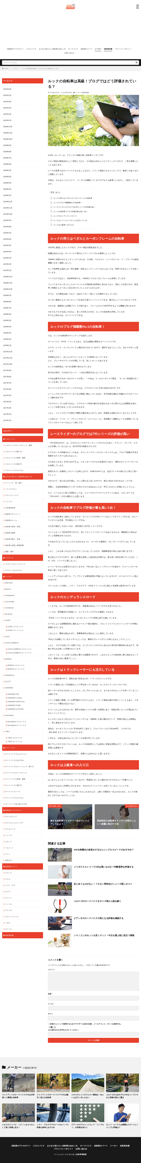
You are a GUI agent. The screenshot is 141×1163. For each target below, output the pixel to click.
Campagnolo (10, 595)
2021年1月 (7, 120)
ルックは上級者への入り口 (62, 224)
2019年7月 (7, 233)
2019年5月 (7, 245)
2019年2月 (7, 264)
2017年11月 (7, 358)
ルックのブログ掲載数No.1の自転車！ (66, 202)
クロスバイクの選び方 (13, 464)
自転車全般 (108, 49)
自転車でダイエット (12, 514)
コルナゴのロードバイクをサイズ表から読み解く (97, 901)
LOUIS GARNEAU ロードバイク (19, 653)
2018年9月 (7, 295)
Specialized (9, 715)
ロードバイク (73, 49)
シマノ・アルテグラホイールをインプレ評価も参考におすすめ (53, 1125)
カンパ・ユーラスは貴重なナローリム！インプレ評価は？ (122, 1125)
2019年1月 (7, 270)
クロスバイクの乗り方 (13, 451)
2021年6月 (7, 89)
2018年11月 (7, 283)
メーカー (98, 49)
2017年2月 (7, 414)
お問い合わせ (69, 53)
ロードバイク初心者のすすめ (16, 804)
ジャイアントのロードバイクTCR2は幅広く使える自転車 (52, 1096)
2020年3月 (7, 183)
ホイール (8, 929)
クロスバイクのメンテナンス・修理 (18, 445)
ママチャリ (9, 558)
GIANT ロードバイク (16, 630)
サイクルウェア (11, 816)
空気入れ (8, 860)
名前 (50, 994)
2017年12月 (7, 352)
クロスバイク (31, 49)
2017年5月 (7, 395)
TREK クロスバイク (15, 737)
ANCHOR (8, 583)
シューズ (8, 835)
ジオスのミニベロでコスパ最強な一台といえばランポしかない (87, 1096)
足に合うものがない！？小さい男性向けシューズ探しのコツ (103, 884)
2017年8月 (7, 377)
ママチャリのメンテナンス (15, 564)
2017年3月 (7, 408)
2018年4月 (7, 327)
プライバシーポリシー (123, 49)
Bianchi (8, 589)
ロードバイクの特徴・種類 (15, 779)
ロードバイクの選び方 (13, 785)
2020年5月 (7, 170)
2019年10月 (7, 214)
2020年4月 (7, 177)
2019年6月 (7, 239)
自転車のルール (11, 520)
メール (51, 1004)
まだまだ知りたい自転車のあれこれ (52, 49)
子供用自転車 (10, 508)
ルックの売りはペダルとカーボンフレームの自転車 (71, 198)
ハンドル (8, 904)
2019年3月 (7, 258)
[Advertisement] (70, 28)
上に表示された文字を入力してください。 (64, 1030)
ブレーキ (8, 910)
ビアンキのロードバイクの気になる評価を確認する (98, 918)
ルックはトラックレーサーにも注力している (68, 220)
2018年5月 (7, 320)
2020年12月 (7, 127)
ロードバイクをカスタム (14, 797)
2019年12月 (7, 202)
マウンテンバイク (12, 495)
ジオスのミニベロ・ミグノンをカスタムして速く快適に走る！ (18, 1125)
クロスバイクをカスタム (14, 470)
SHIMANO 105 (13, 694)
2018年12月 (7, 277)
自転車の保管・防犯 (12, 526)
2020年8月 (7, 152)
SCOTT (8, 681)
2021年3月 (7, 108)
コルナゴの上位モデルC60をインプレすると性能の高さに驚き (122, 1096)
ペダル (7, 922)
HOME (6, 68)
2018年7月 (7, 308)
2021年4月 (7, 102)
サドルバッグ (10, 829)
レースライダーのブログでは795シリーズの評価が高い (72, 206)
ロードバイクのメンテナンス (16, 772)
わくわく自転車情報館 (77, 1154)
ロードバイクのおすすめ (14, 760)
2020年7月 (7, 158)
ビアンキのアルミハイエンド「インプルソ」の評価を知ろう (87, 1125)
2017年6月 (7, 389)
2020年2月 (7, 189)
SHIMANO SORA (14, 705)
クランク (8, 872)
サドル (7, 879)
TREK (7, 731)
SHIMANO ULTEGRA (16, 709)
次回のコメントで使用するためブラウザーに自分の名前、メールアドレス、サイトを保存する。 (86, 1024)
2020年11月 (7, 133)
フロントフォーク (12, 916)
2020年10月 (7, 139)
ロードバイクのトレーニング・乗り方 (19, 766)
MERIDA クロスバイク (16, 665)
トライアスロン (11, 489)
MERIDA (8, 659)
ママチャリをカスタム (13, 570)
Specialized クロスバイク (17, 721)
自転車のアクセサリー (15, 49)
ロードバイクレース (12, 791)
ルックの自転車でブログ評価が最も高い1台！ (69, 211)
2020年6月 (7, 164)
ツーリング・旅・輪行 (13, 483)
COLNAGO (9, 608)
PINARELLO (9, 675)
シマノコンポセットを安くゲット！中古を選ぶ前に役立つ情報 (104, 935)
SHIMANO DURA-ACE (16, 701)
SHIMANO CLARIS (15, 698)
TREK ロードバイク (15, 741)
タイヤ (7, 891)
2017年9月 (7, 370)
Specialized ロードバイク (17, 725)
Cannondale (9, 601)
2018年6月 (7, 314)
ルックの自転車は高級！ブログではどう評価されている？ (40, 68)
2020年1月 (7, 195)
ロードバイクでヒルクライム (16, 754)
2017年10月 (7, 364)
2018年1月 (7, 345)
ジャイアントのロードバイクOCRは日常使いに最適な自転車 (18, 1096)
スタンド (8, 841)
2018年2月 (7, 339)
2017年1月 (7, 420)
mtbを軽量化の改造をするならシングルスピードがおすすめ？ (104, 849)
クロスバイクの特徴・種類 (15, 458)
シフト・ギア (10, 885)
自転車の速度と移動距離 (14, 545)
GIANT (8, 620)
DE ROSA (8, 614)
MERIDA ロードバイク (16, 669)
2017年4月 (7, 402)
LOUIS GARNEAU (12, 643)
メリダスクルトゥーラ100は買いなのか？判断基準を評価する (104, 866)
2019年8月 (7, 227)
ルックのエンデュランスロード (63, 215)
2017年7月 (7, 383)
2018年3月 (7, 333)
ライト (7, 854)
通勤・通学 (9, 551)
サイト (50, 1014)
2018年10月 (7, 289)
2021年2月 (7, 114)
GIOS (7, 636)
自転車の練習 (10, 533)
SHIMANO (9, 688)
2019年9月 (7, 220)
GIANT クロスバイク (16, 626)
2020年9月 (7, 145)
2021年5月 (7, 95)
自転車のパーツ (86, 49)
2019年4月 (7, 252)
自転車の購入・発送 (12, 539)
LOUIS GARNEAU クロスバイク (19, 649)
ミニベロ (8, 501)
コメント (51, 969)
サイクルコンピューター (14, 822)
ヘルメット (9, 847)
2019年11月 (7, 208)
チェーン (8, 897)
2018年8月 (7, 302)
